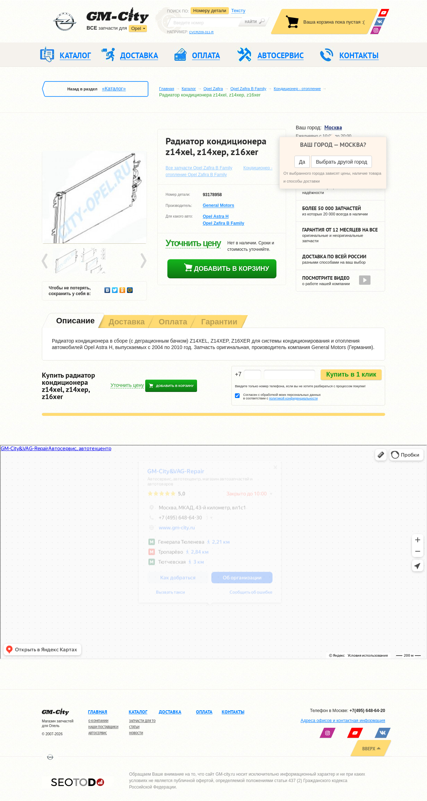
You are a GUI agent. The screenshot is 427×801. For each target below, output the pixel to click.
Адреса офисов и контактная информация (343, 720)
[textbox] (204, 22)
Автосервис (97, 733)
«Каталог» (114, 88)
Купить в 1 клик (351, 374)
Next (143, 261)
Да (302, 162)
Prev (46, 261)
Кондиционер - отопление (297, 88)
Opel (136, 28)
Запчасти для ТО (142, 721)
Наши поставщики (103, 727)
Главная (166, 88)
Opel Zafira (213, 88)
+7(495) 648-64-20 (367, 710)
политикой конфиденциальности (293, 398)
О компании (98, 721)
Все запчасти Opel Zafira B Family (199, 167)
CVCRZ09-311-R (201, 32)
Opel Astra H (216, 216)
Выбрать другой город (341, 162)
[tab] (75, 321)
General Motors (218, 205)
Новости (136, 733)
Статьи (134, 727)
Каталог (189, 88)
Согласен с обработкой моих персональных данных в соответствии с (282, 396)
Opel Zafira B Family (248, 88)
